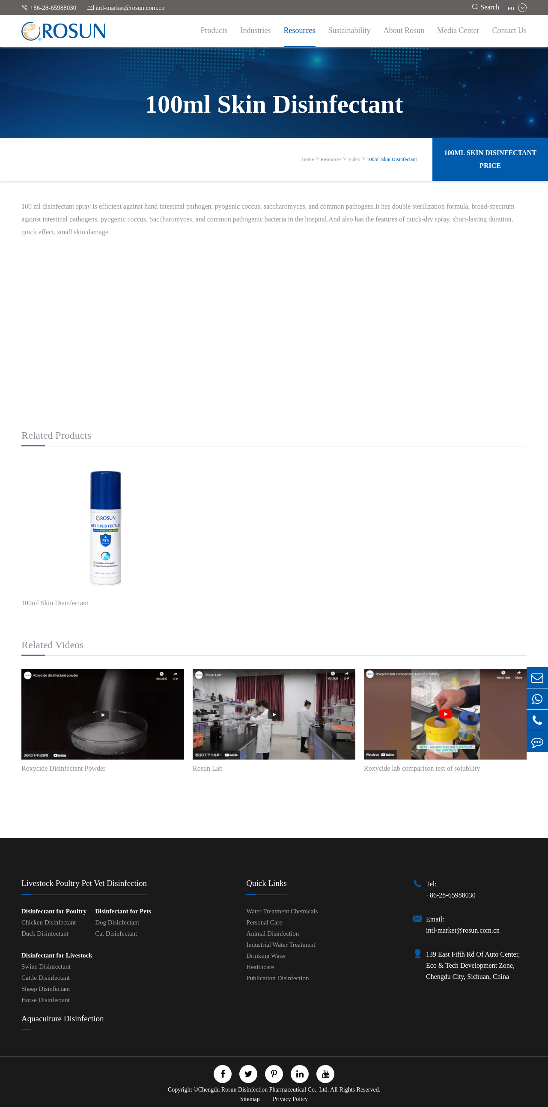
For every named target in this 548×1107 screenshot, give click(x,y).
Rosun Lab (208, 768)
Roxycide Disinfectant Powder (63, 768)
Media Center (458, 30)
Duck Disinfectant (44, 933)
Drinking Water (266, 955)
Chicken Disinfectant (48, 922)
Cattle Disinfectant (45, 977)
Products (214, 30)
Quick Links (266, 883)
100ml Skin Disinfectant (391, 159)
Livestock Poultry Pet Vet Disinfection (84, 883)
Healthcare (260, 966)
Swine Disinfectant (46, 966)
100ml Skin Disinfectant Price (490, 159)
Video (354, 159)
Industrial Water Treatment (280, 944)
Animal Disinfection (272, 933)
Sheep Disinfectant (45, 988)
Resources (300, 30)
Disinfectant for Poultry (53, 911)
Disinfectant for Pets (123, 911)
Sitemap (250, 1099)
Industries (256, 30)
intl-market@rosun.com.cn (125, 7)
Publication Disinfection (277, 978)
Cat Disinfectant (116, 933)
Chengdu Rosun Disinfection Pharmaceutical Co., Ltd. (263, 1089)
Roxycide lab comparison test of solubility (422, 768)
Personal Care (264, 922)
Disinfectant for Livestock (56, 955)
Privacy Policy (290, 1099)
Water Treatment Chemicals (282, 911)
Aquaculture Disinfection (62, 1018)
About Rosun (404, 30)
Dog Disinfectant (117, 922)
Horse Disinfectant (45, 999)
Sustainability (349, 30)
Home (307, 159)
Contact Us (509, 30)
